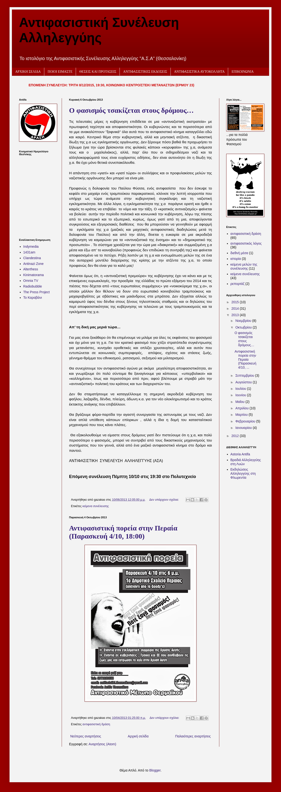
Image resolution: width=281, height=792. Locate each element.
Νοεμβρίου (243, 321)
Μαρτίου (242, 415)
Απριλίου (242, 408)
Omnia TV (30, 281)
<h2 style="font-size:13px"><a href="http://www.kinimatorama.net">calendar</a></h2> (37, 194)
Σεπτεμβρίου (245, 375)
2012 (235, 436)
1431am (29, 252)
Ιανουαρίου (244, 428)
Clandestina (32, 258)
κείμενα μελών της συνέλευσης (244, 266)
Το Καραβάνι (32, 297)
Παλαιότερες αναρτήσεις (193, 736)
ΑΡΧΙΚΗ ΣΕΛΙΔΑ (28, 71)
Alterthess (30, 269)
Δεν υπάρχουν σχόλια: (164, 499)
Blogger (155, 770)
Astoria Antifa (240, 454)
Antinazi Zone (33, 264)
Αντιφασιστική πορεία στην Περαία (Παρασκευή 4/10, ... (245, 359)
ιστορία (236, 259)
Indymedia (31, 246)
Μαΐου (240, 402)
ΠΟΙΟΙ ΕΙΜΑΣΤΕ (60, 71)
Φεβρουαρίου (245, 421)
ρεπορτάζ (238, 284)
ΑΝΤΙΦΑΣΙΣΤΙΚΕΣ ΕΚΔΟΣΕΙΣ (145, 71)
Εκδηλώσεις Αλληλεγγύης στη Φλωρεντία (243, 473)
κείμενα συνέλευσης (95, 506)
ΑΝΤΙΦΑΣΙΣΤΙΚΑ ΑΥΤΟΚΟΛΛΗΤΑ (199, 71)
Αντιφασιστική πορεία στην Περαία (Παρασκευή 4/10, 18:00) (123, 532)
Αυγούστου (244, 382)
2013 (235, 315)
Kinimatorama (33, 275)
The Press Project (36, 292)
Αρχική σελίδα (138, 736)
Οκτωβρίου (244, 327)
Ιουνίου (241, 395)
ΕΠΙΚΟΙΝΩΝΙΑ (242, 71)
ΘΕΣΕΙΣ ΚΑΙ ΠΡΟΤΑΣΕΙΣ (97, 71)
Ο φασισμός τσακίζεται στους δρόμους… (131, 110)
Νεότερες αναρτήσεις (85, 736)
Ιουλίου (241, 389)
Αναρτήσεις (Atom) (102, 744)
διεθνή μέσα (239, 253)
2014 (235, 308)
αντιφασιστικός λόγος (246, 243)
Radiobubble (32, 286)
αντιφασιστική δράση (96, 724)
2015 (235, 302)
